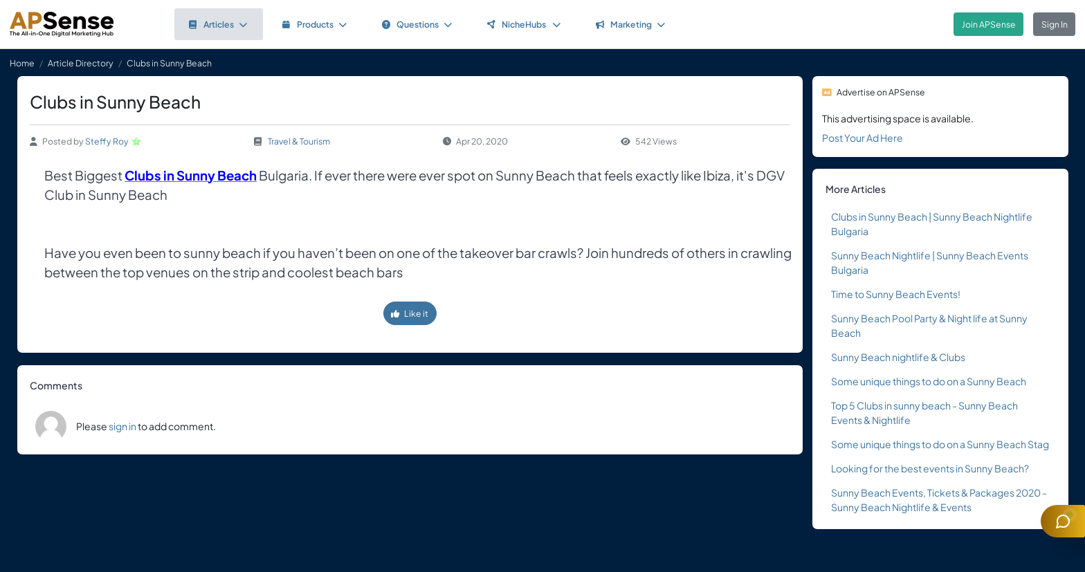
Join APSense (989, 24)
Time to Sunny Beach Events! (895, 294)
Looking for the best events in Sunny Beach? (930, 468)
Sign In (1054, 24)
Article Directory (80, 62)
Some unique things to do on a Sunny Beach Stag (940, 444)
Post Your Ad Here (862, 137)
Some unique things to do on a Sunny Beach (928, 381)
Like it (409, 313)
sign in (122, 426)
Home (22, 62)
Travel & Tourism (299, 141)
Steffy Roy (107, 141)
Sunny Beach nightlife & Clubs (898, 357)
